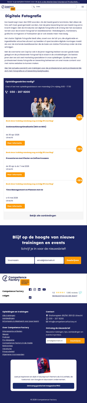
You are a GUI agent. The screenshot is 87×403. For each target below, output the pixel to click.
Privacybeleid (8, 351)
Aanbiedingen (8, 318)
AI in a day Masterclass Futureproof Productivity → (59, 2)
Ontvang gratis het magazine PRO (43, 385)
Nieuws (5, 334)
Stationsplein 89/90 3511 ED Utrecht (64, 315)
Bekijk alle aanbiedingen (43, 215)
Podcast (6, 337)
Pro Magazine (8, 340)
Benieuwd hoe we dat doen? (64, 296)
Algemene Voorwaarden (13, 354)
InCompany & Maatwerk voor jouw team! (20, 321)
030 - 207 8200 (55, 318)
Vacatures (7, 348)
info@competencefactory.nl (61, 321)
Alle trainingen (8, 315)
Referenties (7, 345)
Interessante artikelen (12, 331)
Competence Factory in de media (17, 343)
